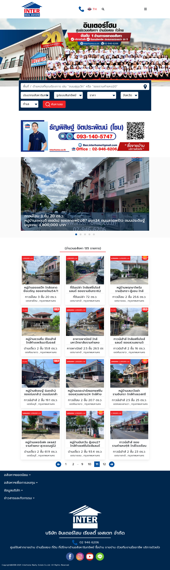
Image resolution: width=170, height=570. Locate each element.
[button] (76, 234)
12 (104, 464)
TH (92, 9)
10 (89, 464)
